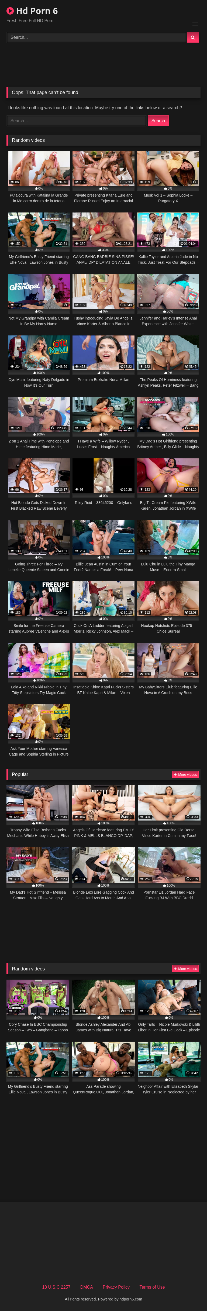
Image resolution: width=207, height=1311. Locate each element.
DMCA (86, 1287)
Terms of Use (152, 1287)
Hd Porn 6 (32, 10)
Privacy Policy (116, 1287)
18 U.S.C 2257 (56, 1287)
